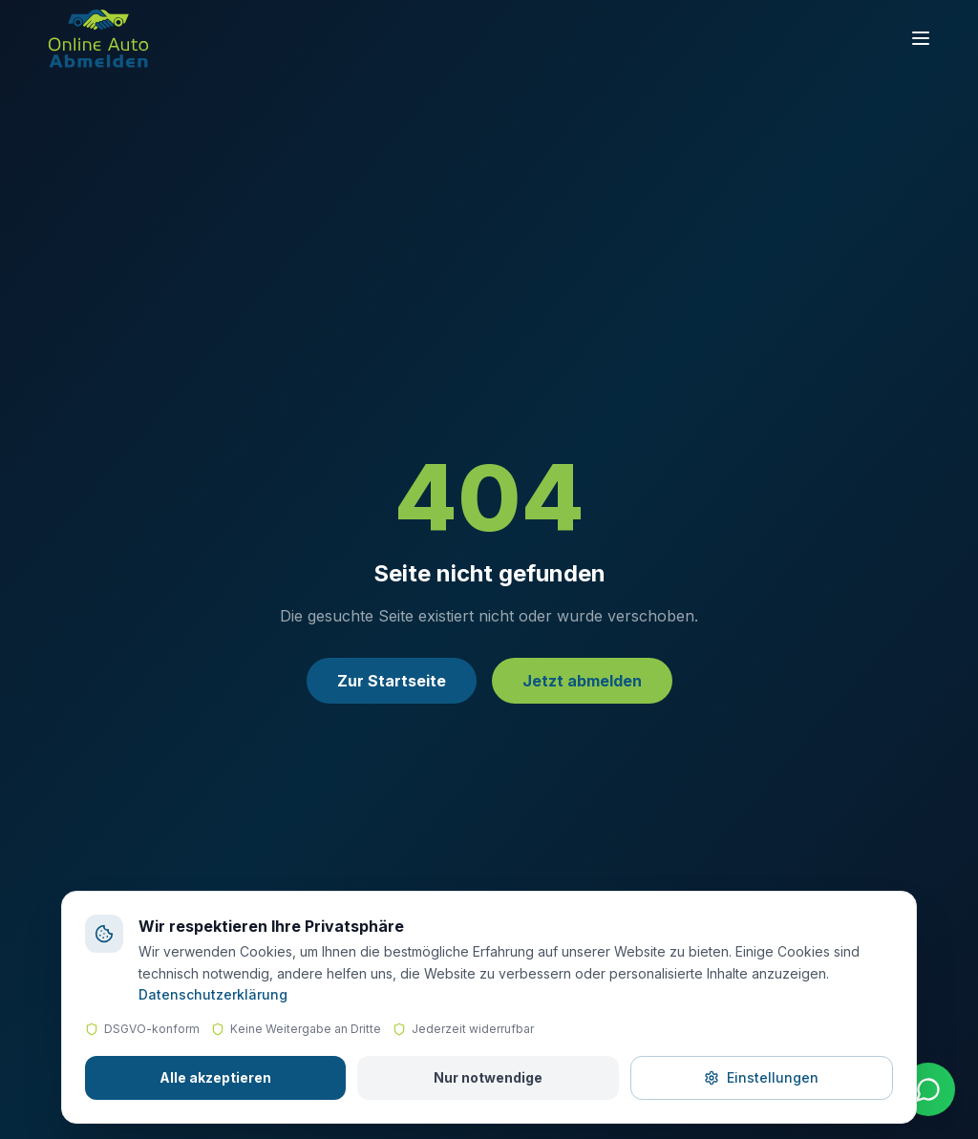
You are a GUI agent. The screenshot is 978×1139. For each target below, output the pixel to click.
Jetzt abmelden (582, 680)
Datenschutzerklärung (212, 994)
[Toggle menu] (921, 38)
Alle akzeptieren (215, 1077)
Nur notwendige (488, 1077)
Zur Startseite (391, 680)
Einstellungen (761, 1077)
